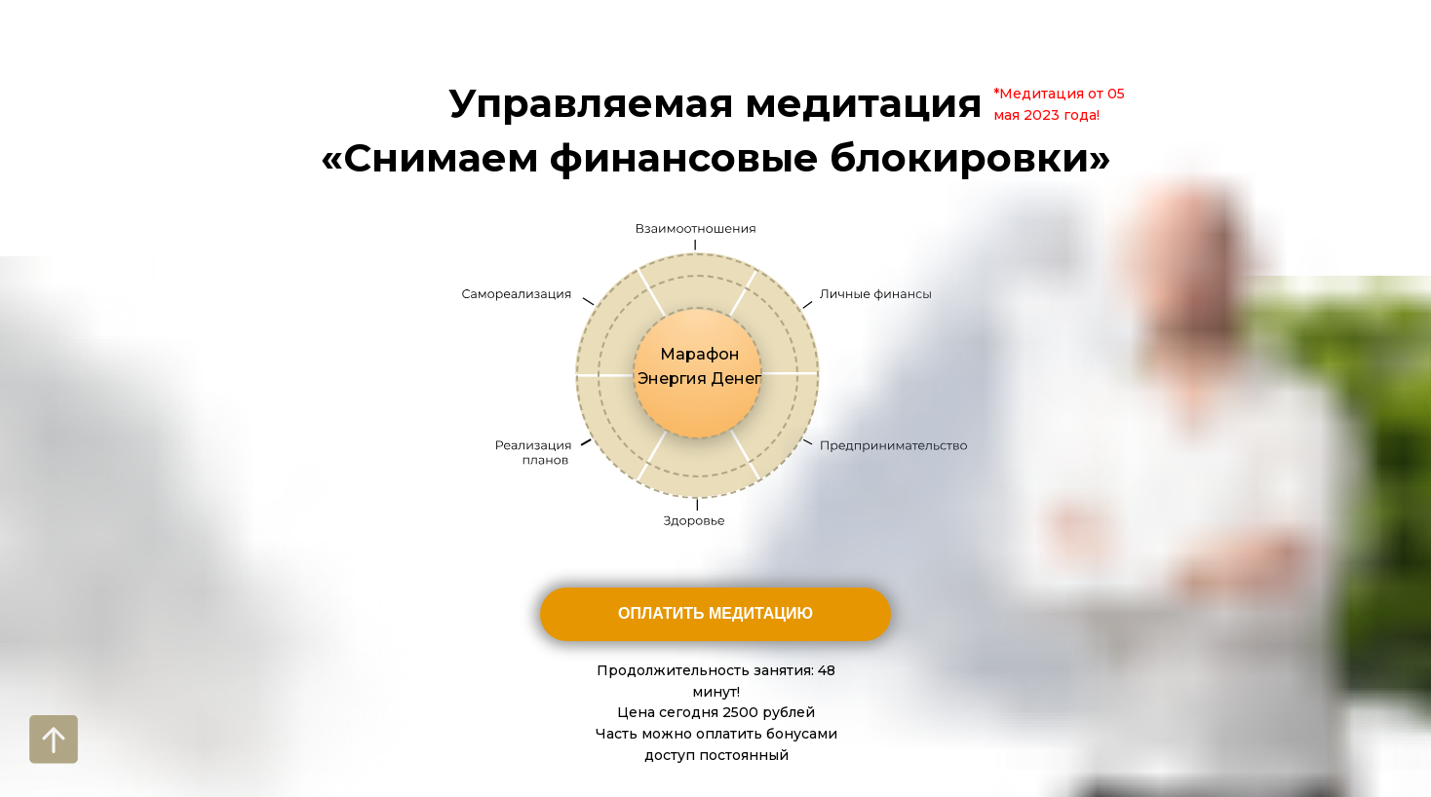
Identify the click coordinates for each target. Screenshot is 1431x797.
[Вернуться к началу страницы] (53, 739)
